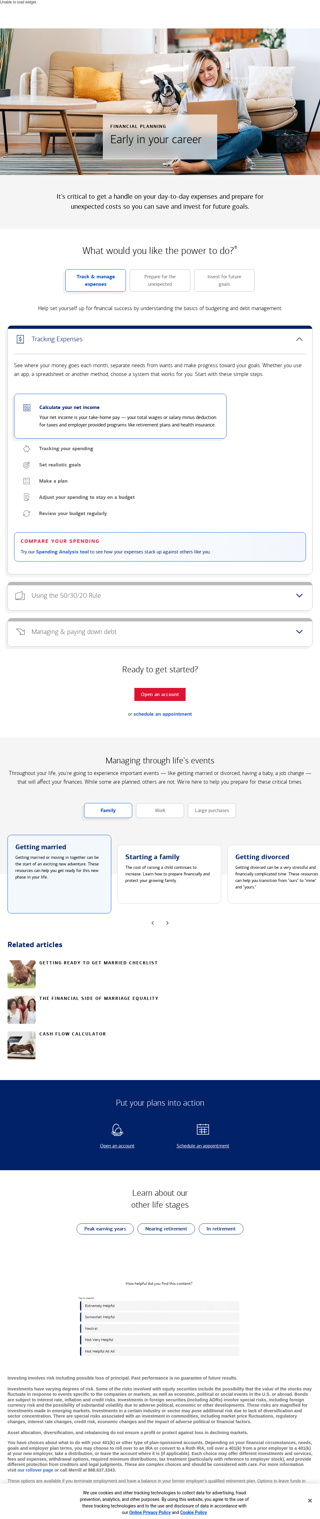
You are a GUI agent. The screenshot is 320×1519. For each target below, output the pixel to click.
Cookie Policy (193, 1512)
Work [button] (150, 812)
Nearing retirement (162, 1229)
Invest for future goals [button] (217, 283)
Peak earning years (101, 1229)
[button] (160, 339)
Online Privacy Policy (150, 1512)
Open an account (106, 1145)
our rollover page (35, 1470)
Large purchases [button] (208, 812)
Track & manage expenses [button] (90, 283)
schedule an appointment (162, 714)
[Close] (310, 1500)
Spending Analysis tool (62, 552)
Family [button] (100, 812)
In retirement (217, 1229)
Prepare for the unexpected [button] (153, 283)
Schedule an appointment (196, 1145)
